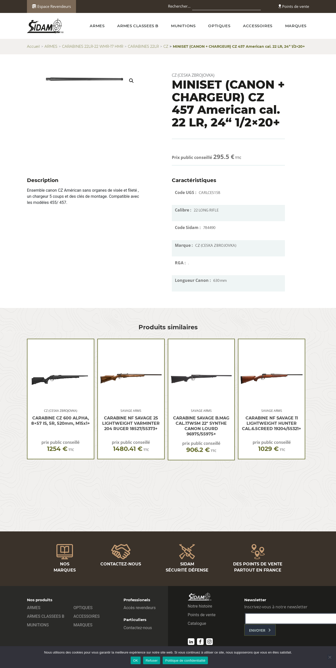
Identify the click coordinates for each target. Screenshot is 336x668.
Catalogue (197, 623)
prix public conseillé (60, 445)
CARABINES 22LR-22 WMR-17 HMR (92, 46)
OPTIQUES (219, 25)
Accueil (33, 46)
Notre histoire (200, 606)
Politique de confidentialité (185, 660)
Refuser (152, 660)
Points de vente (294, 6)
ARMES (97, 25)
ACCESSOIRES (257, 25)
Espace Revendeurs (51, 6)
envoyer (257, 630)
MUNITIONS (183, 25)
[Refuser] (329, 657)
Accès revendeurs (140, 607)
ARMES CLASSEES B (137, 25)
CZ (165, 46)
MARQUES (296, 25)
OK (135, 660)
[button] (131, 80)
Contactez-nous (138, 627)
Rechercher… (179, 6)
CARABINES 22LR (143, 46)
